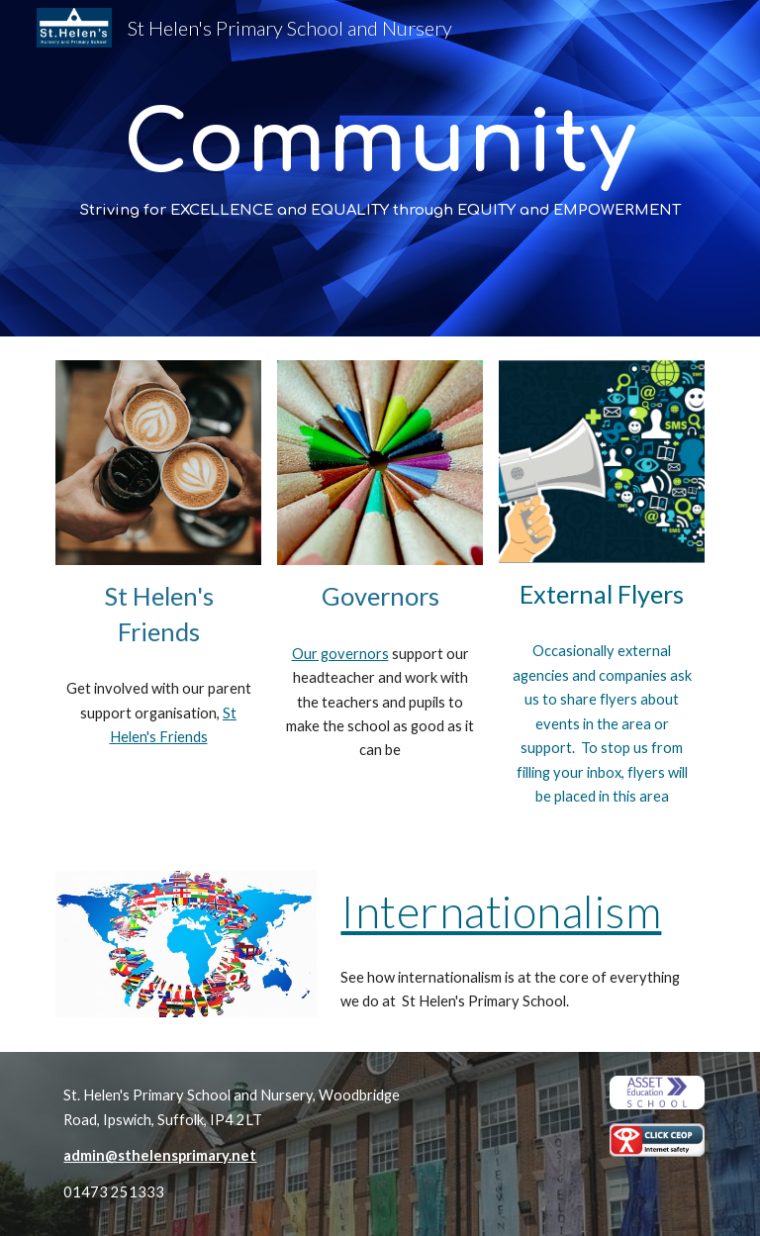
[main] (379, 168)
